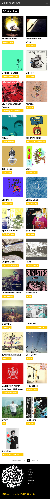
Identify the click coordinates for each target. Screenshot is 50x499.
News (30, 469)
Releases (31, 481)
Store (30, 478)
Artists (30, 472)
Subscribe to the (19, 494)
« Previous (16, 460)
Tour (30, 475)
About (30, 483)
